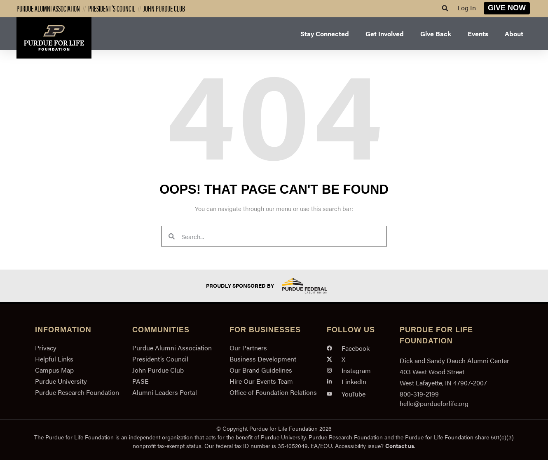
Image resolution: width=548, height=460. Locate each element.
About (514, 33)
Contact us (399, 445)
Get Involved (384, 33)
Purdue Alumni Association (48, 8)
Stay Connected (324, 33)
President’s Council (111, 8)
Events (478, 33)
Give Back (435, 33)
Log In (466, 7)
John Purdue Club (164, 8)
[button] (445, 8)
